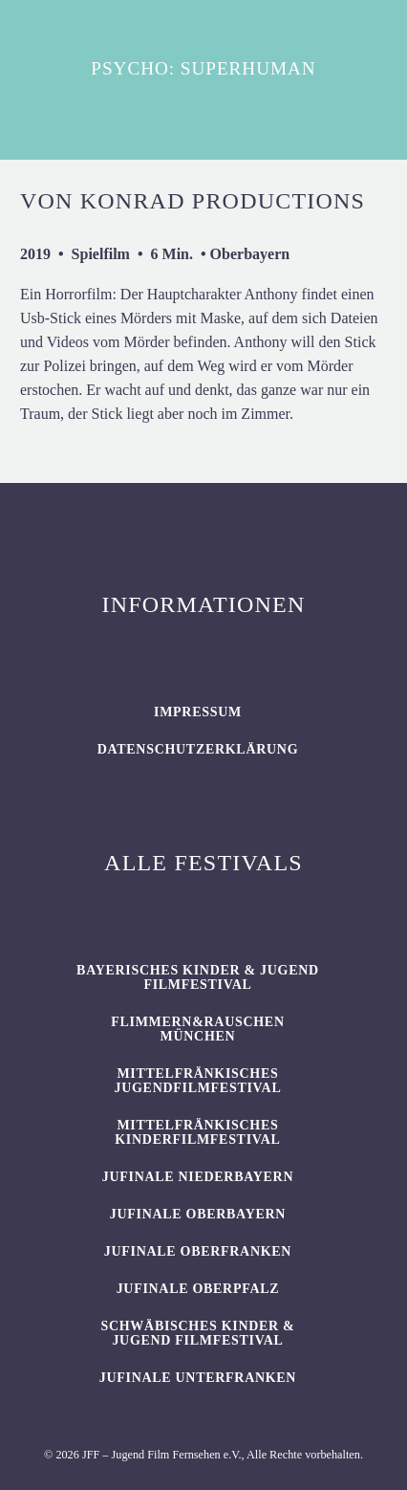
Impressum (198, 712)
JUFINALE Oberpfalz (198, 1289)
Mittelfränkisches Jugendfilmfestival (198, 1080)
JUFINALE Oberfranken (197, 1251)
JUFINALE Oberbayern (198, 1214)
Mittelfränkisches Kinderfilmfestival (197, 1132)
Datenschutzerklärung (198, 749)
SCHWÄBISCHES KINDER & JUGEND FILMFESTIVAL (197, 1333)
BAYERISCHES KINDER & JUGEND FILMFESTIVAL (197, 977)
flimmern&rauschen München (197, 1029)
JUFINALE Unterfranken (197, 1377)
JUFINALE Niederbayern (198, 1177)
